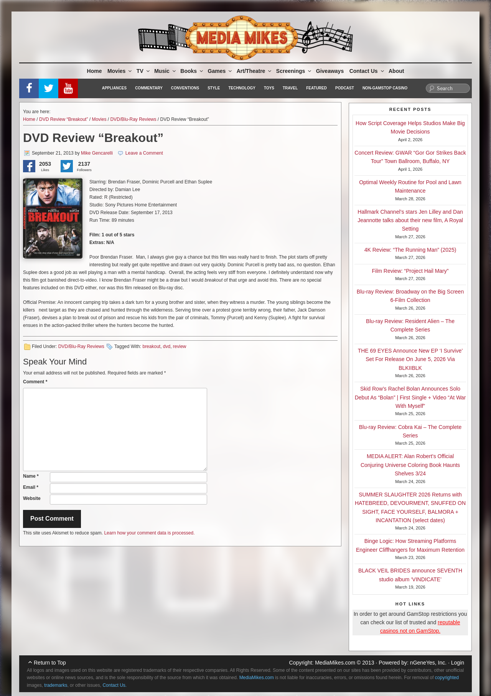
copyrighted (447, 677)
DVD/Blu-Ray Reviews (133, 119)
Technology (241, 88)
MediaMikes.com (335, 663)
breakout (151, 346)
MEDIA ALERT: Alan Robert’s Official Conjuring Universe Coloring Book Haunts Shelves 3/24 (410, 465)
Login (457, 663)
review (179, 346)
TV (144, 71)
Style (214, 88)
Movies (120, 71)
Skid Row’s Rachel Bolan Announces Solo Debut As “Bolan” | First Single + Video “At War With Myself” (410, 397)
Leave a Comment (144, 153)
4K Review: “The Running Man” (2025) (410, 250)
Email (30, 487)
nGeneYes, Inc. (428, 663)
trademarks (55, 685)
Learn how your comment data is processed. (149, 533)
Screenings (294, 71)
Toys (269, 88)
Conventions (185, 88)
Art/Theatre (255, 71)
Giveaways (330, 71)
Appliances (114, 88)
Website (32, 498)
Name (31, 476)
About (396, 71)
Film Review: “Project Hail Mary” (410, 271)
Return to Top (50, 663)
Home (94, 71)
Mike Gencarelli (97, 153)
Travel (290, 88)
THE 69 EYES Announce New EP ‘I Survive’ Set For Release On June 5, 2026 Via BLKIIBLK (410, 359)
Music (165, 71)
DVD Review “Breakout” (63, 119)
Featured (316, 88)
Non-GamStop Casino (384, 88)
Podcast (344, 88)
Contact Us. (114, 685)
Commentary (149, 88)
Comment (35, 381)
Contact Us (367, 71)
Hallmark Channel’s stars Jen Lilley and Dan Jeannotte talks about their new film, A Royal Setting (410, 220)
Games (220, 71)
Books (192, 71)
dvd (166, 346)
